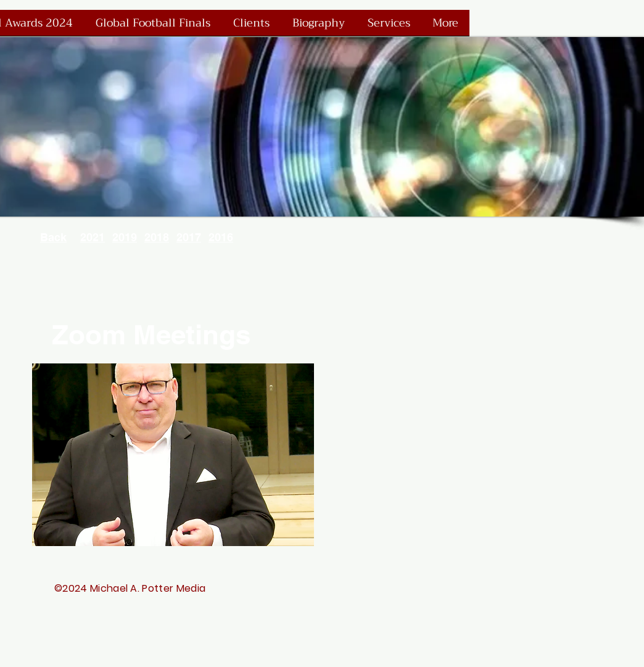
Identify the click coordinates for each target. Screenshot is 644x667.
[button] (173, 454)
